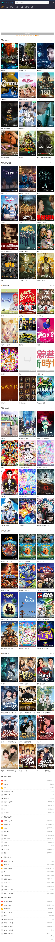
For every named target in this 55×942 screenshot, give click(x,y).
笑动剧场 (39, 345)
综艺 (17, 7)
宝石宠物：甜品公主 (24, 648)
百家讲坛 (3, 403)
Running (27, 872)
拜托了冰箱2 (40, 316)
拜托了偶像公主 (23, 496)
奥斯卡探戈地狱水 (5, 128)
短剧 (32, 7)
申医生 (38, 193)
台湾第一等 (4, 316)
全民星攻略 (27, 882)
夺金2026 (21, 374)
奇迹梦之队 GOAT (5, 590)
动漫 (21, 7)
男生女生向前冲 (41, 403)
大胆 (2, 280)
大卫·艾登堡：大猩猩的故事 (44, 157)
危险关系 (27, 780)
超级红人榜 (22, 316)
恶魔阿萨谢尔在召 (27, 933)
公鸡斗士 (21, 525)
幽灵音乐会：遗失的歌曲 (43, 438)
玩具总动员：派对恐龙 (42, 648)
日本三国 (3, 496)
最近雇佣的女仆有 (27, 919)
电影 (6, 7)
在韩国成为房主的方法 (6, 251)
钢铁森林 (27, 828)
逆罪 (27, 788)
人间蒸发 (3, 70)
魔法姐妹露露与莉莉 (42, 467)
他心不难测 (27, 839)
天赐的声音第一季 (27, 861)
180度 (38, 99)
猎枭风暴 (27, 805)
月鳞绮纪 (27, 846)
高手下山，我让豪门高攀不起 (8, 771)
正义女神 (27, 849)
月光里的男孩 (22, 70)
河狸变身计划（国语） (24, 561)
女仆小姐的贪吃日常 (24, 467)
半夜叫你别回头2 (27, 802)
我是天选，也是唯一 (24, 684)
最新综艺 (6, 285)
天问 (27, 809)
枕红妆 (27, 842)
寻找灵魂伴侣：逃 (27, 791)
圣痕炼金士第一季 (27, 923)
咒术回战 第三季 (27, 901)
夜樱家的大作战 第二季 (43, 525)
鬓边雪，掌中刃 (23, 771)
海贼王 (2, 467)
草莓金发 (27, 784)
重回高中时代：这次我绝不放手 (45, 713)
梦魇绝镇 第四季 (41, 280)
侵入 (38, 128)
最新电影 (6, 40)
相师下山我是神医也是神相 (26, 742)
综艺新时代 (40, 374)
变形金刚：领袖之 (27, 926)
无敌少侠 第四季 (27, 912)
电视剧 (12, 7)
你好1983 (27, 831)
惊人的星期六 (22, 403)
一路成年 (27, 886)
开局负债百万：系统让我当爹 (8, 713)
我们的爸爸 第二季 (5, 345)
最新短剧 (6, 653)
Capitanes (3, 99)
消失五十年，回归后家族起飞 (8, 742)
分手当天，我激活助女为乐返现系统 (28, 713)
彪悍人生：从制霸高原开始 (44, 771)
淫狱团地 (3, 438)
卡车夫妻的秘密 (41, 684)
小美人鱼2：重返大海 (6, 619)
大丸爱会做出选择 (41, 222)
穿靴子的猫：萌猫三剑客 (7, 648)
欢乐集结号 (4, 374)
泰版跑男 (21, 345)
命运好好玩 (27, 865)
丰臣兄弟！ (40, 251)
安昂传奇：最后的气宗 (6, 561)
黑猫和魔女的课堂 (23, 438)
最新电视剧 (7, 163)
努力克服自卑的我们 (24, 193)
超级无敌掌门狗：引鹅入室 (44, 590)
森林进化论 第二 (27, 879)
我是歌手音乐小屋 (27, 890)
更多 (52, 40)
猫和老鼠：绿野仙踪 (24, 590)
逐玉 (27, 853)
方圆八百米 (22, 222)
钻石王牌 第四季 (5, 525)
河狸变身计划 (40, 561)
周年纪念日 (27, 795)
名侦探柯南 (27, 909)
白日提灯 (27, 835)
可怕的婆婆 (22, 157)
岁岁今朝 (39, 742)
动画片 (27, 7)
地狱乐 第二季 (27, 905)
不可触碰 (39, 70)
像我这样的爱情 (5, 157)
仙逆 (38, 496)
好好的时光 (27, 824)
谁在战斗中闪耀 (23, 99)
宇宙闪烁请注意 (27, 868)
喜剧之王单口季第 (27, 893)
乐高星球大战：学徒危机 (43, 619)
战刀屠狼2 (27, 813)
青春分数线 (22, 128)
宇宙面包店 (4, 193)
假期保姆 (27, 798)
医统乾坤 (3, 684)
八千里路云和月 (23, 280)
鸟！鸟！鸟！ (22, 619)
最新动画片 (7, 531)
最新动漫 (6, 408)
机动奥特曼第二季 (27, 930)
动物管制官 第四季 (23, 251)
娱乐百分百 (27, 875)
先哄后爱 (3, 222)
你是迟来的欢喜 (27, 821)
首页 (2, 7)
